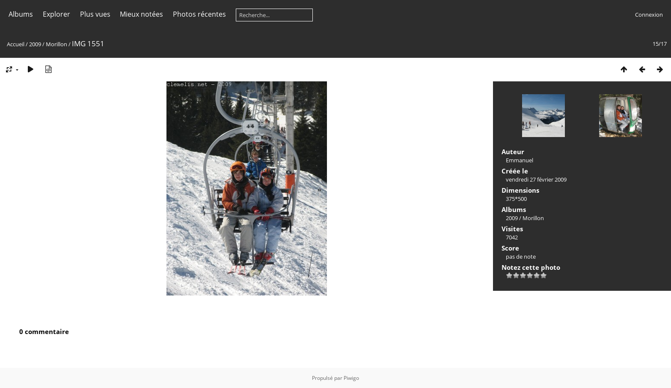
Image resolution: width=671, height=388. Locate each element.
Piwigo (351, 378)
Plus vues (95, 14)
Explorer (56, 14)
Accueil (15, 44)
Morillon (56, 44)
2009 (35, 44)
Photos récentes (199, 14)
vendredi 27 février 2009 (536, 179)
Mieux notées (141, 14)
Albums (21, 14)
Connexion (649, 14)
